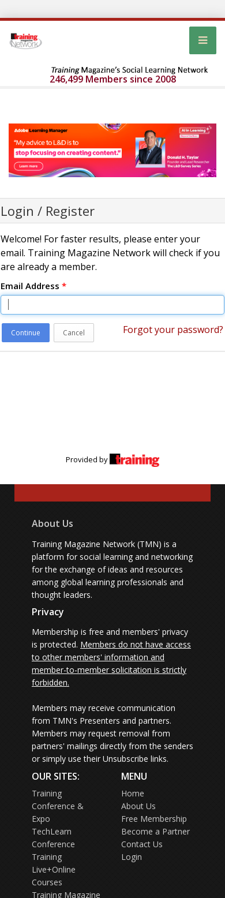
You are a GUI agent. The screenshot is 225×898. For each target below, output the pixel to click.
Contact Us (142, 844)
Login (131, 856)
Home (132, 793)
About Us (52, 523)
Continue (25, 333)
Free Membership (154, 818)
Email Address (33, 285)
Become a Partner (155, 831)
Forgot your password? (173, 329)
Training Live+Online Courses (54, 869)
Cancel (74, 333)
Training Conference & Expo (58, 806)
